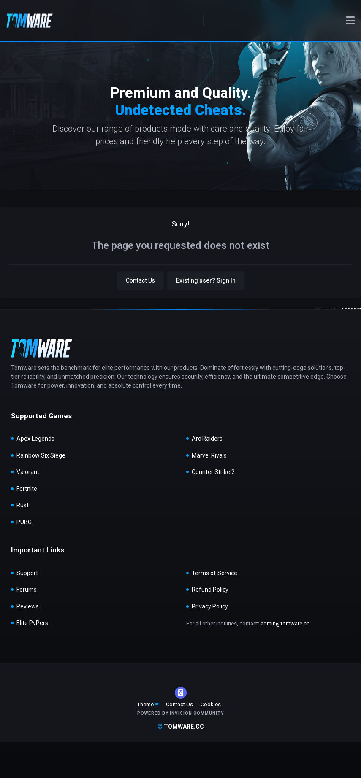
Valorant (27, 472)
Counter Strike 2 (213, 472)
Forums (26, 589)
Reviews (27, 606)
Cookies (211, 704)
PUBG (24, 522)
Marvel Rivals (209, 455)
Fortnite (26, 489)
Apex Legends (35, 438)
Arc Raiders (207, 438)
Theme (147, 704)
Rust (22, 505)
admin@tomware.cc (285, 623)
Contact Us (140, 280)
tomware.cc (180, 726)
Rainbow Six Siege (40, 455)
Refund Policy (210, 589)
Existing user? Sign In (206, 280)
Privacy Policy (210, 606)
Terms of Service (214, 573)
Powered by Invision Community (180, 713)
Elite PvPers (32, 623)
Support (27, 573)
